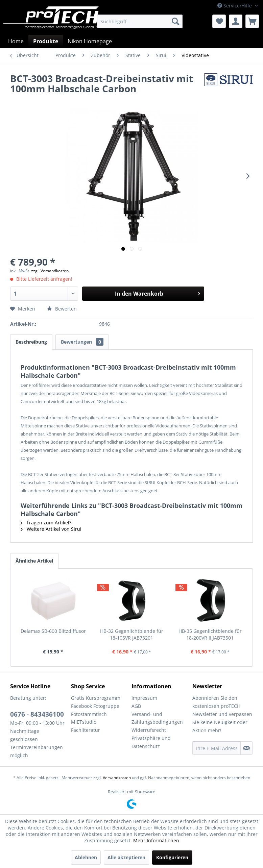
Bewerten (62, 308)
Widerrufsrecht (149, 730)
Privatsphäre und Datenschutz (151, 742)
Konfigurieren (172, 857)
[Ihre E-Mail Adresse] (216, 748)
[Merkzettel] (219, 21)
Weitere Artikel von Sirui (51, 529)
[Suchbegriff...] (140, 21)
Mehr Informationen (156, 840)
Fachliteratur (85, 730)
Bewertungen (82, 342)
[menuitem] (140, 21)
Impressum (144, 698)
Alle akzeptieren (126, 857)
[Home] (15, 41)
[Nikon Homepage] (90, 41)
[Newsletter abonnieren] (246, 748)
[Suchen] (175, 21)
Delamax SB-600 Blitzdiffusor (53, 631)
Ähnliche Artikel (34, 560)
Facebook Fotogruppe (95, 706)
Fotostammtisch (89, 714)
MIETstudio (83, 722)
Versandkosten (117, 777)
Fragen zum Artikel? (46, 522)
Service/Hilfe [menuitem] (235, 5)
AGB (136, 706)
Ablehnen (86, 857)
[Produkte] (45, 41)
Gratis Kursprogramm (95, 698)
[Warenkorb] (252, 21)
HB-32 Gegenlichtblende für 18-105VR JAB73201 (131, 634)
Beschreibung (31, 342)
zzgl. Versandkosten (50, 271)
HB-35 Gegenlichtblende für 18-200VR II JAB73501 (210, 634)
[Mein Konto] (235, 21)
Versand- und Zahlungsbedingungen (157, 718)
